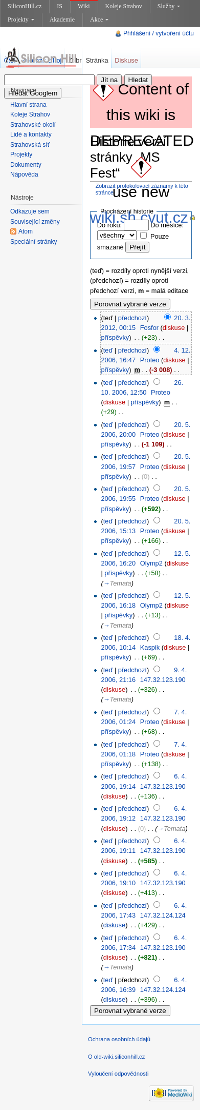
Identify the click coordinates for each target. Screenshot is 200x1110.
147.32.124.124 (163, 915)
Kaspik (150, 647)
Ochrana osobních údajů (119, 1039)
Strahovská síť (30, 144)
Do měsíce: (167, 225)
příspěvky (115, 337)
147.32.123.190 (163, 680)
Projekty (21, 19)
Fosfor (149, 328)
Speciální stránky (33, 241)
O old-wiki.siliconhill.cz (116, 1057)
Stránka (96, 60)
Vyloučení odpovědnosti (118, 1073)
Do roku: (109, 225)
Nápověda (24, 174)
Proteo (150, 360)
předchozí (132, 318)
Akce (99, 19)
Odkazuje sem (30, 211)
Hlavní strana (28, 104)
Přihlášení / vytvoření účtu (158, 33)
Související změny (35, 221)
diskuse (174, 328)
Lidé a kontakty (31, 134)
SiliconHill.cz (24, 6)
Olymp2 (151, 563)
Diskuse (126, 60)
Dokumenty (25, 164)
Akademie (62, 19)
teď (108, 350)
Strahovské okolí (33, 124)
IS (59, 6)
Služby (169, 6)
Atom (25, 231)
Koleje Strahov (123, 6)
